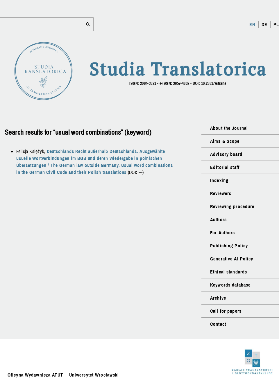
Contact (218, 324)
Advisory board (226, 154)
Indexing (219, 180)
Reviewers (220, 193)
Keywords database (230, 285)
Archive (218, 298)
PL (276, 24)
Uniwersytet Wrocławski (94, 375)
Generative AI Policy (231, 258)
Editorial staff (224, 167)
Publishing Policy (229, 245)
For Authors (222, 232)
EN (252, 24)
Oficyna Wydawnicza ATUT (35, 375)
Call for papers (226, 311)
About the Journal (229, 128)
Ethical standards (228, 272)
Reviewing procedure (232, 206)
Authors (218, 219)
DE (264, 24)
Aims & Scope (224, 141)
